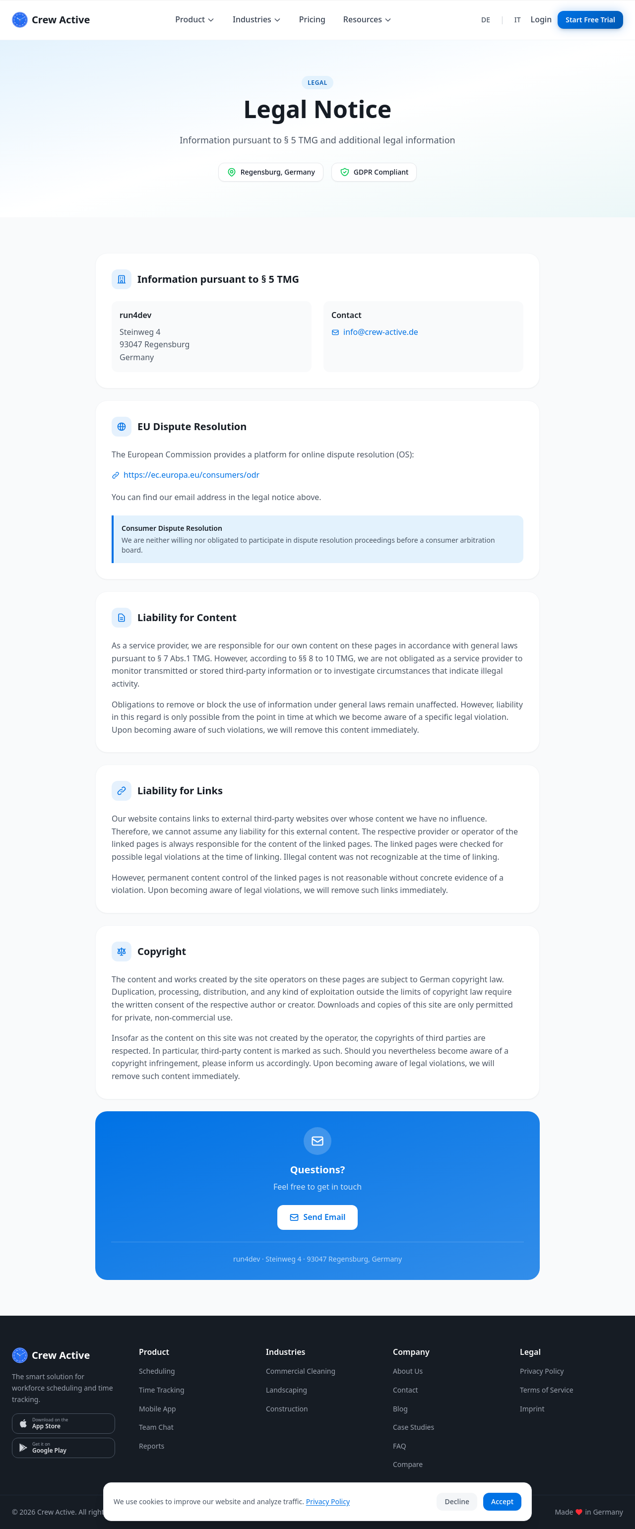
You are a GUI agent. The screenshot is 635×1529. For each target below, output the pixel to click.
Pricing (312, 19)
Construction (287, 1408)
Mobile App (157, 1408)
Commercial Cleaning (300, 1371)
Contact (405, 1390)
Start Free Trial (590, 19)
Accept (502, 1501)
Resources (367, 19)
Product (195, 19)
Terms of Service (546, 1390)
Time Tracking (162, 1390)
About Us (408, 1371)
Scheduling (157, 1371)
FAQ (399, 1446)
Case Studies (413, 1427)
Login (541, 19)
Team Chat (156, 1427)
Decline (456, 1501)
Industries (257, 19)
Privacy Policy (542, 1371)
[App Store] (63, 1423)
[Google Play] (63, 1448)
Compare (408, 1464)
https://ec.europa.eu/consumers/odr (185, 474)
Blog (400, 1408)
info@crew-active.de (374, 331)
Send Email (317, 1216)
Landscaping (286, 1390)
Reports (151, 1446)
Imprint (532, 1408)
